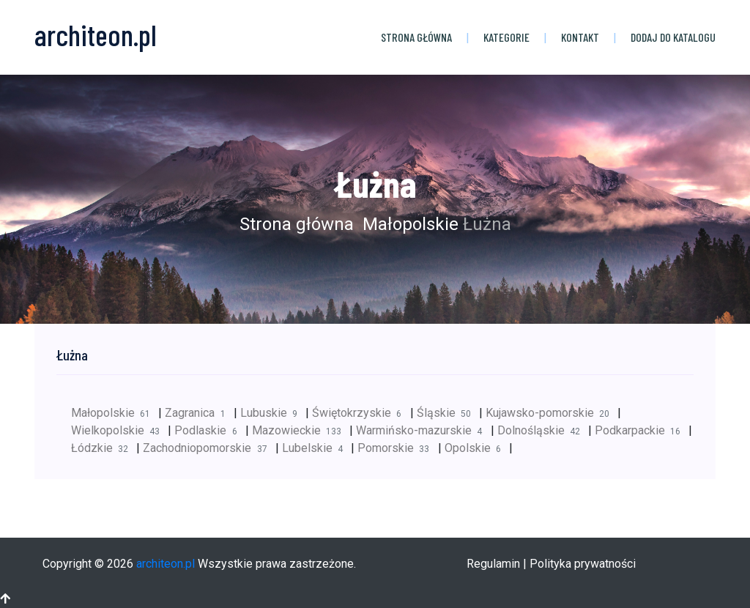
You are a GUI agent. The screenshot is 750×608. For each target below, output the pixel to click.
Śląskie (448, 413)
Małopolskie (408, 224)
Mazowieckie (300, 430)
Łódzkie (103, 448)
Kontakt (580, 37)
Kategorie (506, 37)
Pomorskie (397, 448)
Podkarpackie (641, 430)
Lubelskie (316, 448)
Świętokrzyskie (360, 413)
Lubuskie (272, 413)
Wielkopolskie (119, 430)
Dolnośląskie (542, 430)
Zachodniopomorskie (209, 448)
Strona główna (416, 37)
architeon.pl (165, 564)
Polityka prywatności (583, 564)
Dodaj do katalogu (673, 37)
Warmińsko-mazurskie (423, 430)
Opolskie (477, 448)
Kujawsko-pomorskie (551, 413)
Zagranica (199, 413)
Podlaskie (209, 430)
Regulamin (493, 564)
